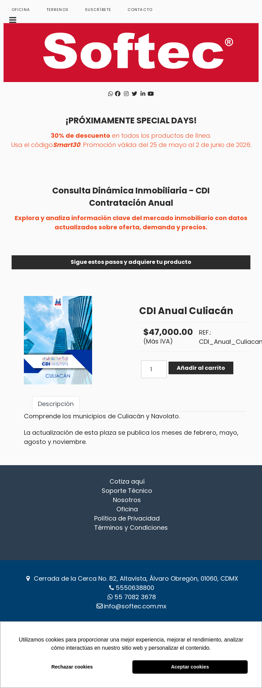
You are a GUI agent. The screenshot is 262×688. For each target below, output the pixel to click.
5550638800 (135, 587)
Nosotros (127, 500)
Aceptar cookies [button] (190, 667)
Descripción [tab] (56, 404)
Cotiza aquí (127, 481)
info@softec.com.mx (135, 606)
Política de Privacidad (127, 518)
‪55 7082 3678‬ (135, 597)
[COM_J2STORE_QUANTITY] (154, 369)
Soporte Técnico (127, 490)
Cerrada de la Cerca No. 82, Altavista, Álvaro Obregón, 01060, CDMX (136, 578)
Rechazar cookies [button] (72, 667)
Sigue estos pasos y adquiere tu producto (131, 262)
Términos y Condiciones (131, 527)
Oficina (127, 509)
